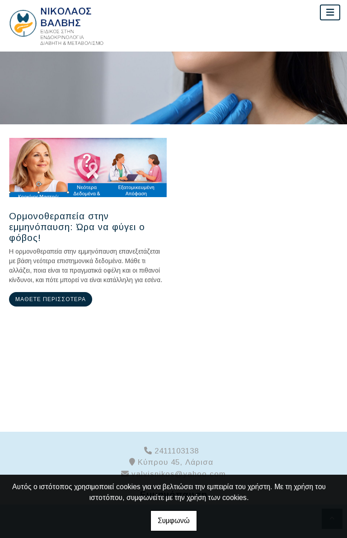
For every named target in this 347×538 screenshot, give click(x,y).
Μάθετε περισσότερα (50, 299)
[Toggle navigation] (330, 12)
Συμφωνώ (174, 520)
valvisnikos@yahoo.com (178, 474)
